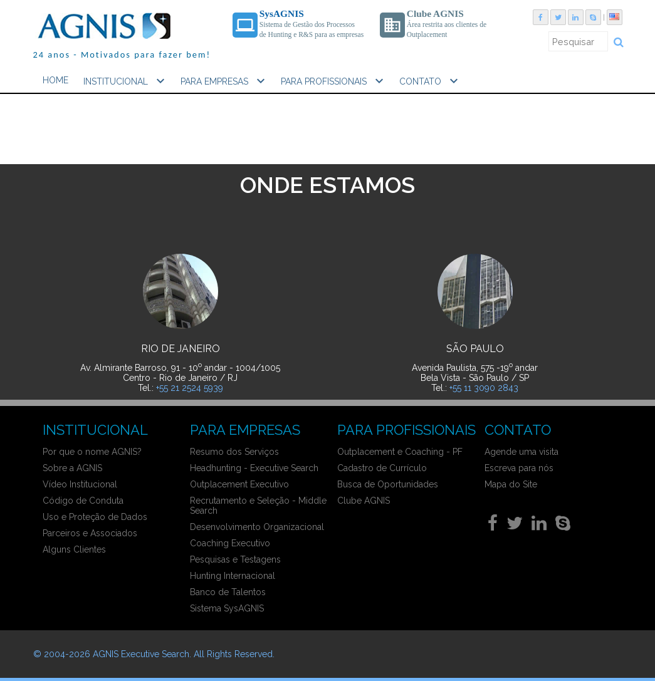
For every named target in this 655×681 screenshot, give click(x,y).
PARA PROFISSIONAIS (334, 80)
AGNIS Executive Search (141, 654)
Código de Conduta (83, 501)
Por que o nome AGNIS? (92, 452)
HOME (55, 80)
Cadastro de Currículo (382, 468)
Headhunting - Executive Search (254, 468)
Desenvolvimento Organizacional (257, 527)
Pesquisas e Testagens (235, 559)
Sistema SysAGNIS (227, 608)
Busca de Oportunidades (387, 484)
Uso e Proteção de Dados (95, 517)
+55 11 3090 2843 (483, 388)
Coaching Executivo (230, 543)
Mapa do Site (511, 484)
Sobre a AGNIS (72, 468)
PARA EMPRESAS (224, 80)
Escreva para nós (519, 468)
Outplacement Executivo (239, 484)
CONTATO (430, 80)
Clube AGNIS (363, 501)
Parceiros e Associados (90, 533)
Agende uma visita (521, 452)
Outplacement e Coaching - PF (400, 452)
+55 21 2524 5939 (189, 388)
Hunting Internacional (232, 576)
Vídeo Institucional (80, 484)
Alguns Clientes (74, 549)
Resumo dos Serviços (234, 452)
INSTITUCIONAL (125, 80)
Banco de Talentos (228, 592)
